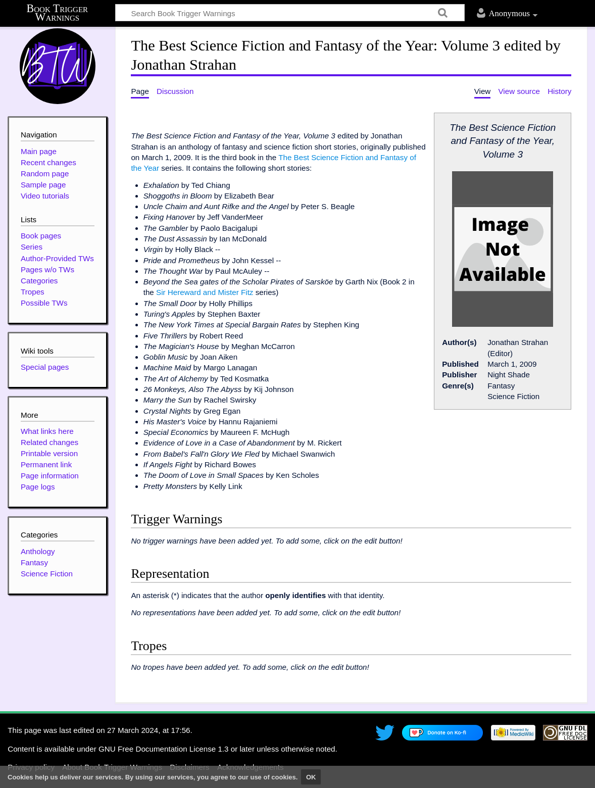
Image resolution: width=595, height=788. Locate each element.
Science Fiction (47, 573)
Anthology (38, 551)
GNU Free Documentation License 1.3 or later (176, 749)
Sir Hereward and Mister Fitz (204, 292)
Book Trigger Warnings (57, 13)
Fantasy (34, 562)
